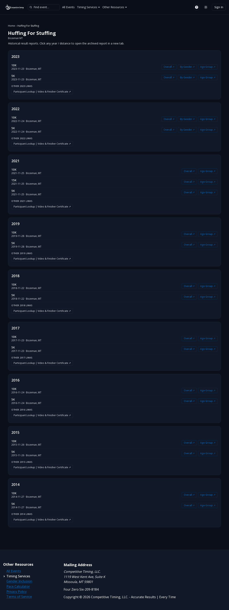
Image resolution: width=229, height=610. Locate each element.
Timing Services (88, 7)
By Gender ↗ (187, 66)
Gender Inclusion (19, 581)
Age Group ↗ (207, 66)
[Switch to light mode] (205, 7)
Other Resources (114, 7)
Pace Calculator (18, 586)
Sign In (218, 7)
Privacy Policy (16, 591)
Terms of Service (19, 596)
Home (11, 25)
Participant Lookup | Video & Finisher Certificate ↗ (42, 91)
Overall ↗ (169, 66)
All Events (68, 7)
